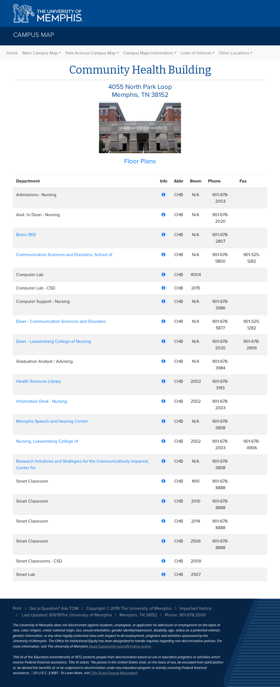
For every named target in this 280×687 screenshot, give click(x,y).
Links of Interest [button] (196, 53)
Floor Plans (140, 161)
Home (12, 53)
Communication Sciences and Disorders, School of (64, 254)
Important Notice (196, 608)
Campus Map (33, 35)
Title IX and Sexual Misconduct (114, 673)
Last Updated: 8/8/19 (41, 615)
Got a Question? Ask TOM (54, 608)
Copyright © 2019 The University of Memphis (129, 608)
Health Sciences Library (38, 381)
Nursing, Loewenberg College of (47, 441)
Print (17, 608)
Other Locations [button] (234, 53)
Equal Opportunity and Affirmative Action (120, 646)
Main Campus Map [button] (40, 53)
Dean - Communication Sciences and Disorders (61, 321)
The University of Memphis (86, 615)
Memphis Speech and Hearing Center (52, 421)
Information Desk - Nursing (41, 401)
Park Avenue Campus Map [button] (90, 53)
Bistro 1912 (26, 234)
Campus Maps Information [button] (148, 53)
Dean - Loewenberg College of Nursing (53, 341)
